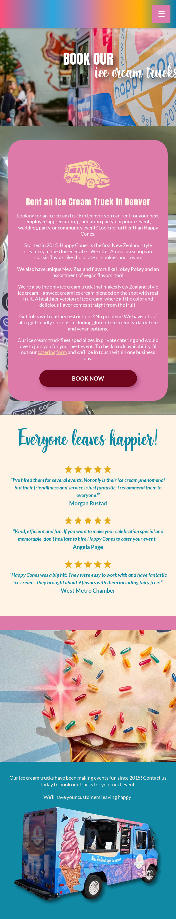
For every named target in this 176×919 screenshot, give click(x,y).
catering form (52, 352)
